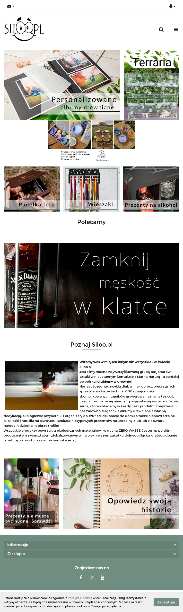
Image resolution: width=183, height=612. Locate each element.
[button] (91, 545)
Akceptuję (166, 602)
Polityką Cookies (80, 598)
